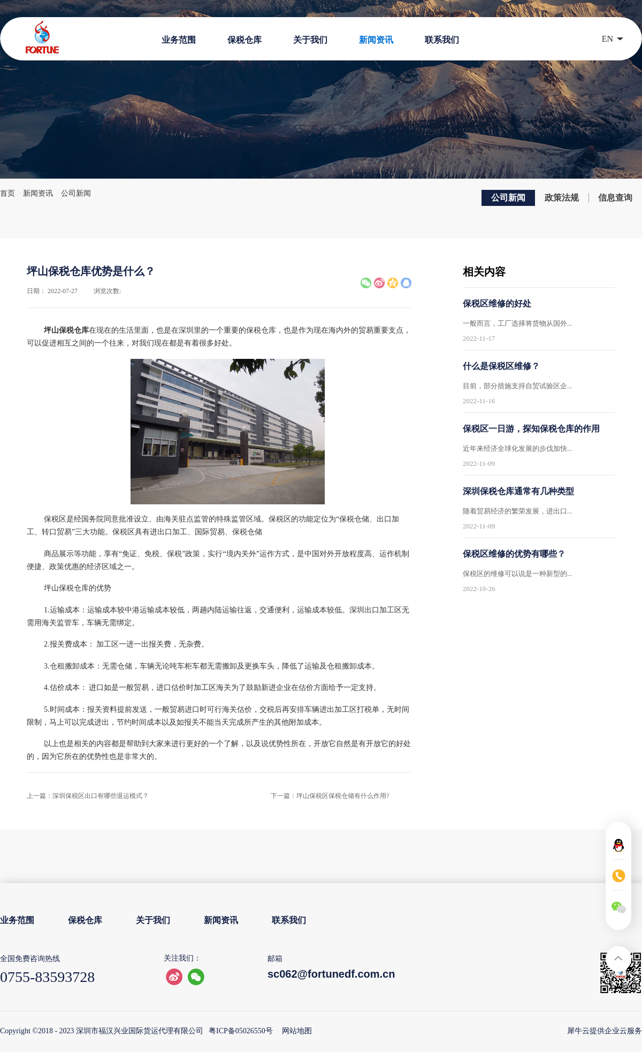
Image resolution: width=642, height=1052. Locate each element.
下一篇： (330, 796)
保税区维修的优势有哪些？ (514, 553)
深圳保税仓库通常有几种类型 (518, 491)
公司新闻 (76, 193)
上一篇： (88, 796)
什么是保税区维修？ (501, 366)
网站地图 (295, 1031)
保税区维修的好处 (497, 303)
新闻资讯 (38, 193)
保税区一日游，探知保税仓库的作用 (531, 428)
